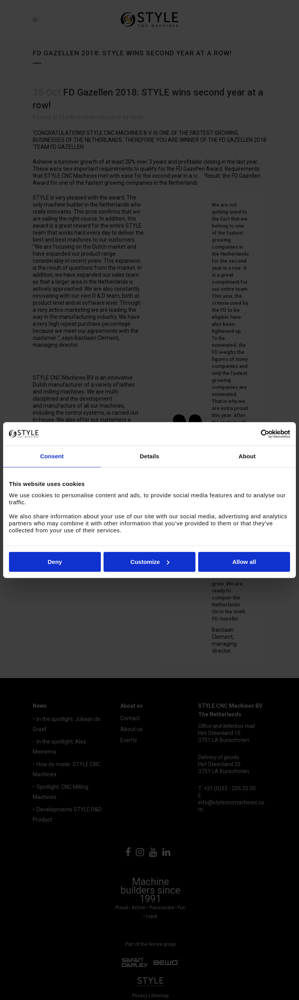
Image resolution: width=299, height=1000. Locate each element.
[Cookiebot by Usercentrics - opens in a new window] (256, 434)
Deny (54, 561)
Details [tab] (149, 456)
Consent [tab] (52, 456)
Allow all (244, 561)
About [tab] (247, 456)
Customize (149, 561)
